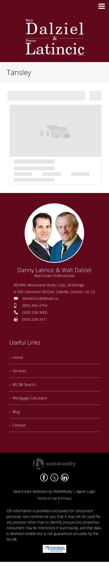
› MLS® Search (23, 386)
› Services (18, 372)
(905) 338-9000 (34, 312)
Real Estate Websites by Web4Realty (42, 495)
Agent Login (85, 495)
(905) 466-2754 (34, 305)
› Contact (17, 428)
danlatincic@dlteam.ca (40, 298)
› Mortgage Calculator (29, 400)
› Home (16, 357)
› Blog (14, 414)
